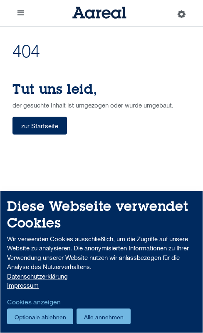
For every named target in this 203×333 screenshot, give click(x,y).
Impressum (23, 285)
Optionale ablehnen (40, 317)
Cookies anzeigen (34, 302)
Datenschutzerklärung (37, 276)
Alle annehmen (104, 317)
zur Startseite (39, 126)
